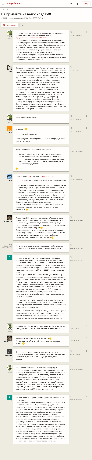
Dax (10, 36)
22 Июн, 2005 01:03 (76, 370)
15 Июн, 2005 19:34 (76, 119)
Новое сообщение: (16, 18)
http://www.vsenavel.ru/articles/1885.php (31, 38)
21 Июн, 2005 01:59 (76, 328)
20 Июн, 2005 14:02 (76, 248)
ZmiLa (10, 180)
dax (30, 176)
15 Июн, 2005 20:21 (76, 131)
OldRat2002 (8, 221)
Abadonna (8, 355)
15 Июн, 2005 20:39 (76, 179)
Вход (86, 4)
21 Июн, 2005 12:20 (76, 340)
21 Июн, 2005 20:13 (76, 354)
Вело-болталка (7, 10)
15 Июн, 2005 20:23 (76, 151)
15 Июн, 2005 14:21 (76, 70)
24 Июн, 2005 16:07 (34, 18)
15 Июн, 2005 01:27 (76, 35)
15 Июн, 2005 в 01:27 (47, 176)
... (16, 117)
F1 (25, 18)
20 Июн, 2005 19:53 (76, 260)
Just (10, 71)
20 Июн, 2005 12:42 (76, 220)
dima (10, 132)
